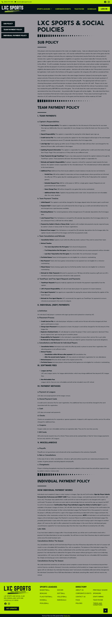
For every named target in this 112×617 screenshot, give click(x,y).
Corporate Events (63, 9)
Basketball (45, 590)
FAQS (78, 600)
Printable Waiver (100, 590)
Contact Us (80, 597)
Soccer (60, 590)
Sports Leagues (44, 9)
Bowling (43, 593)
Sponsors (97, 593)
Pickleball (44, 603)
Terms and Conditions (97, 604)
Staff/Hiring (98, 597)
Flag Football (46, 597)
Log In (104, 9)
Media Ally (67, 616)
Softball (61, 593)
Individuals (61, 600)
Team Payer (79, 9)
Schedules (92, 9)
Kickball (43, 600)
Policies (79, 603)
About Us (79, 590)
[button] (44, 8)
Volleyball (62, 597)
